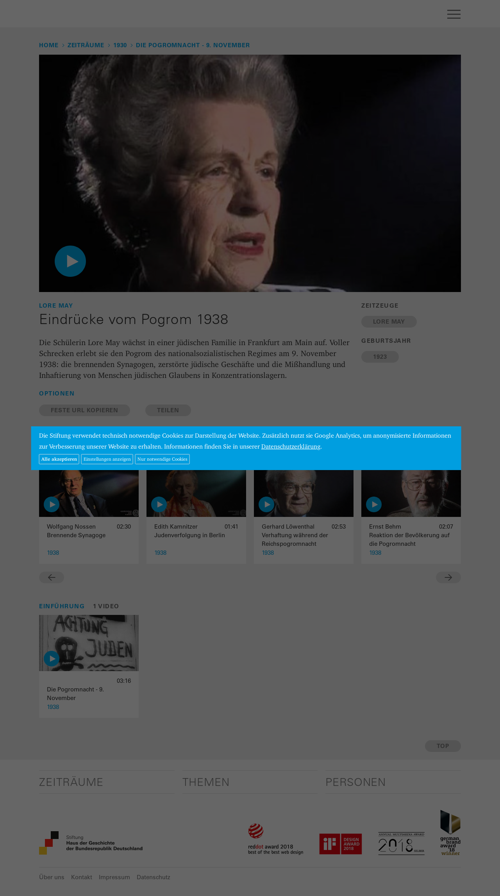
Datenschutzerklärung (290, 446)
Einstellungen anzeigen (107, 459)
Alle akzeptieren (59, 459)
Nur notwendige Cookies (163, 459)
